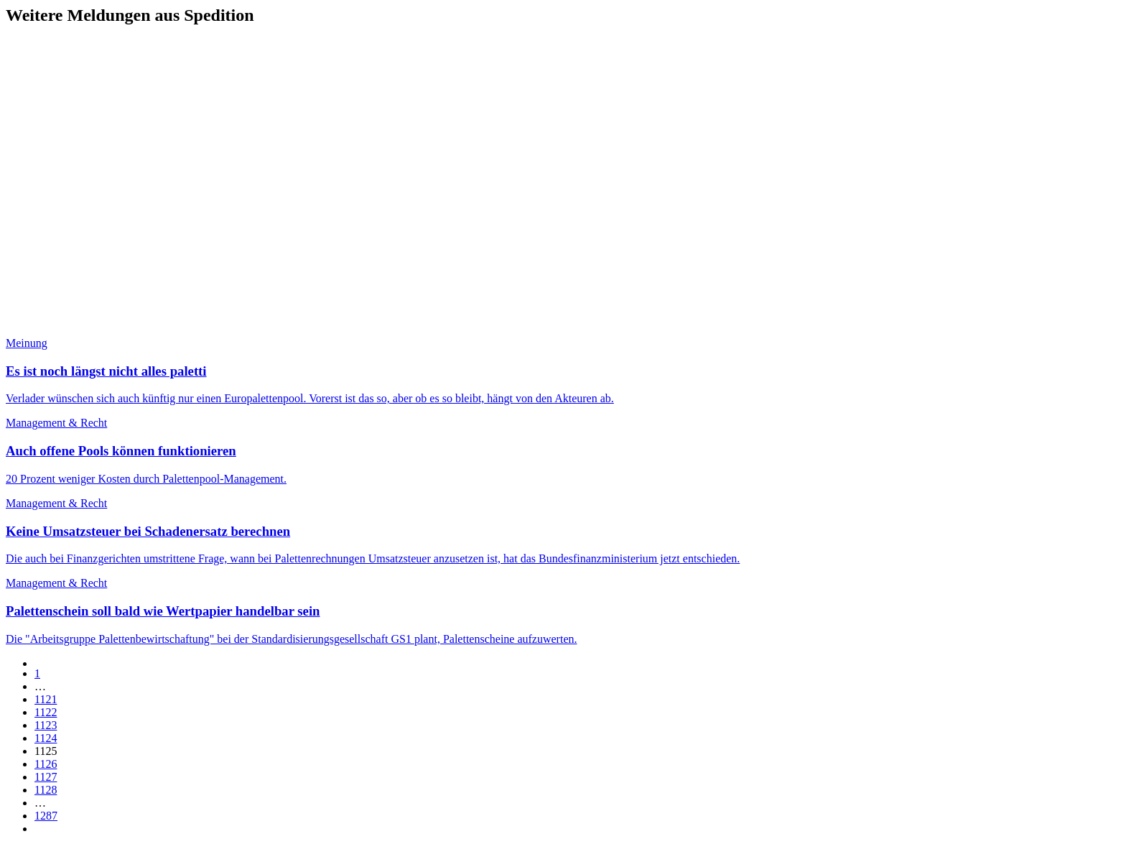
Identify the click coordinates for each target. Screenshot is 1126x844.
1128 (45, 790)
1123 (45, 725)
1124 (45, 738)
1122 (45, 712)
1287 (45, 816)
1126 (45, 764)
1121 (45, 699)
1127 (45, 777)
